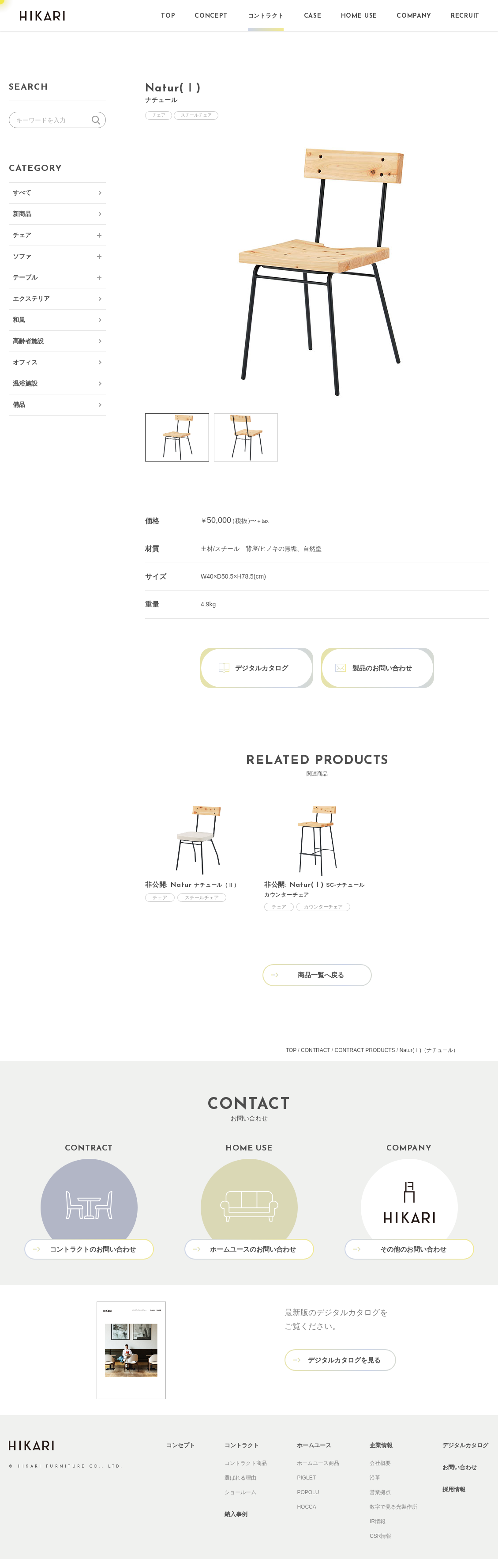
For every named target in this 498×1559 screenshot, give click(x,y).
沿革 (375, 1456)
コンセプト (180, 1423)
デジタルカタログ (465, 1423)
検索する (97, 120)
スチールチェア (201, 115)
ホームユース (314, 1423)
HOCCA (306, 1485)
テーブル (25, 277)
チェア (22, 234)
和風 (19, 319)
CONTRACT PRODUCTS (365, 1030)
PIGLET (306, 1456)
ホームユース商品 (318, 1441)
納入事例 (236, 1492)
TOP (291, 1030)
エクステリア (31, 298)
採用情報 (453, 1467)
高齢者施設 (28, 340)
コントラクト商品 (246, 1441)
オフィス (25, 362)
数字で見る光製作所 (393, 1485)
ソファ (22, 256)
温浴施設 (25, 383)
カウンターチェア (323, 887)
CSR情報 (380, 1514)
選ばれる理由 (240, 1456)
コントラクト (242, 1423)
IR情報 (378, 1500)
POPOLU (308, 1471)
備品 (19, 404)
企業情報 (381, 1423)
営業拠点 (380, 1471)
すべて (22, 192)
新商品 (22, 213)
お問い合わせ (459, 1445)
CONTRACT (315, 1030)
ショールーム (240, 1471)
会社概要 (380, 1441)
